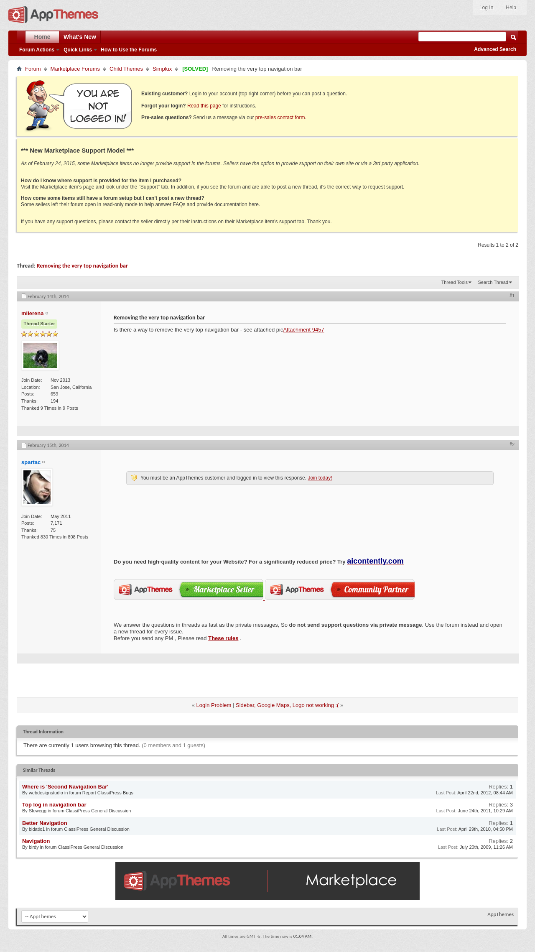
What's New (80, 36)
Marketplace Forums (75, 69)
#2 (512, 444)
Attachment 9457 (303, 330)
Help (511, 7)
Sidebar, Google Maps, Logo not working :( (287, 705)
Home (42, 36)
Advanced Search (495, 49)
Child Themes (126, 69)
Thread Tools (454, 282)
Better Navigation (44, 823)
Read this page (204, 106)
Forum (33, 69)
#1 (512, 296)
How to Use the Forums (129, 50)
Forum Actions (36, 50)
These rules (223, 638)
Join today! (320, 478)
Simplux (162, 69)
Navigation (36, 841)
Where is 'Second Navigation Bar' (65, 787)
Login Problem (214, 705)
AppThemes (500, 914)
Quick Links (78, 50)
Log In (486, 7)
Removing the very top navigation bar (82, 265)
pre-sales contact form (280, 117)
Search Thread (493, 282)
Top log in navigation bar (54, 804)
